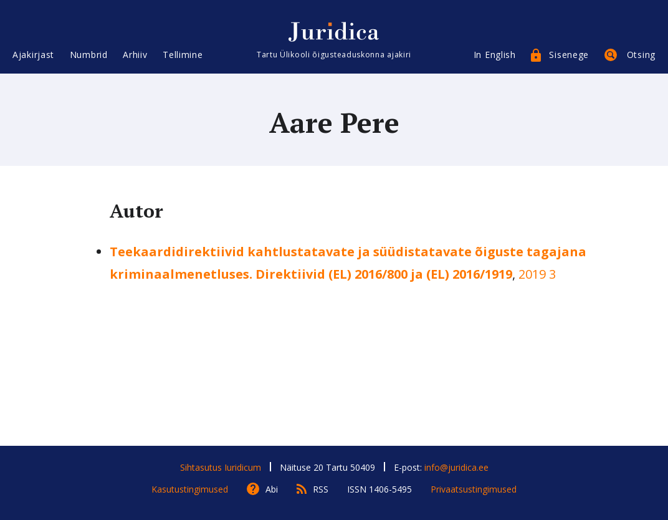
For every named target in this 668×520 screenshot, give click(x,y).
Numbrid (89, 54)
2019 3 (537, 274)
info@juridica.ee (456, 467)
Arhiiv (135, 54)
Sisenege (569, 54)
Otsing (641, 54)
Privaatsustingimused (474, 489)
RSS (320, 489)
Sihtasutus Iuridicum (220, 467)
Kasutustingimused (189, 489)
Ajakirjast (33, 54)
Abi (271, 489)
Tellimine (183, 54)
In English (495, 54)
